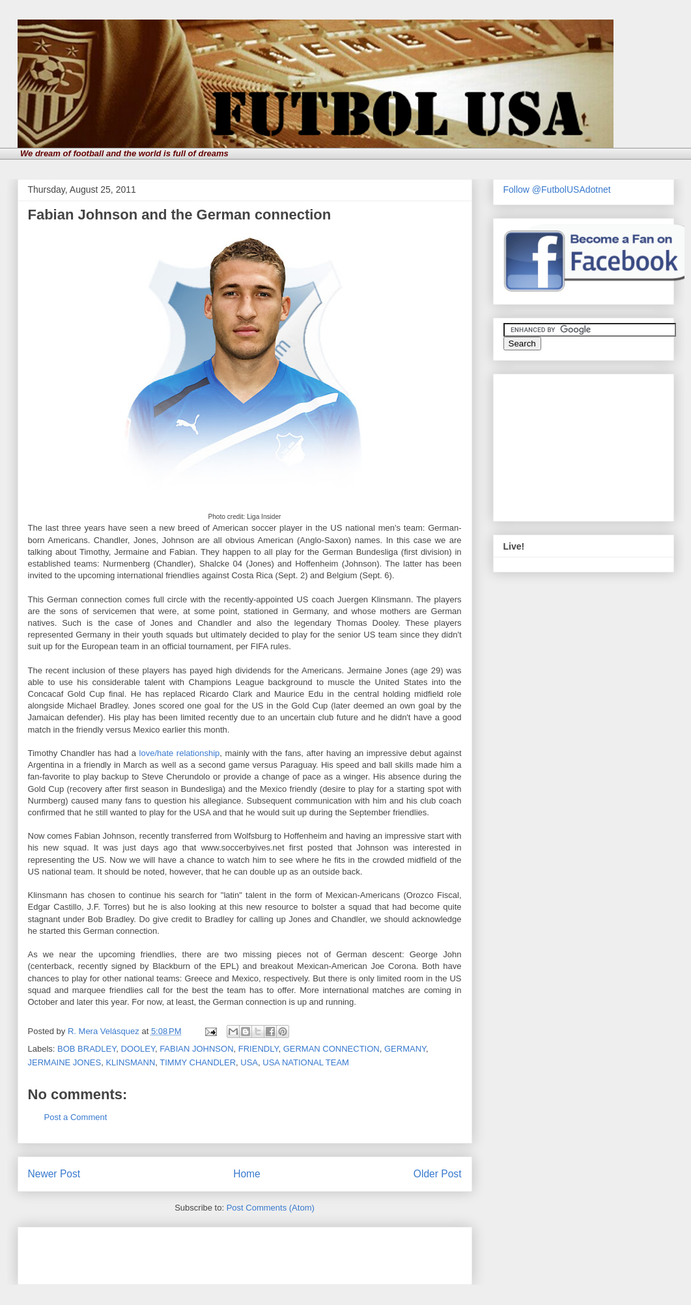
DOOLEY (137, 1049)
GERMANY (405, 1049)
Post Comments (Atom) (271, 1208)
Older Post (438, 1173)
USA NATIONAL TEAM (305, 1062)
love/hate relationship (179, 753)
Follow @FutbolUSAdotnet (557, 189)
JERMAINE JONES (65, 1062)
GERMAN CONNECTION (331, 1049)
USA (249, 1062)
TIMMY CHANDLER (198, 1062)
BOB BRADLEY (86, 1049)
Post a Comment (75, 1117)
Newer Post (54, 1173)
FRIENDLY (258, 1049)
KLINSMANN (130, 1062)
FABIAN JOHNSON (196, 1049)
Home (247, 1173)
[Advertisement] (180, 1251)
